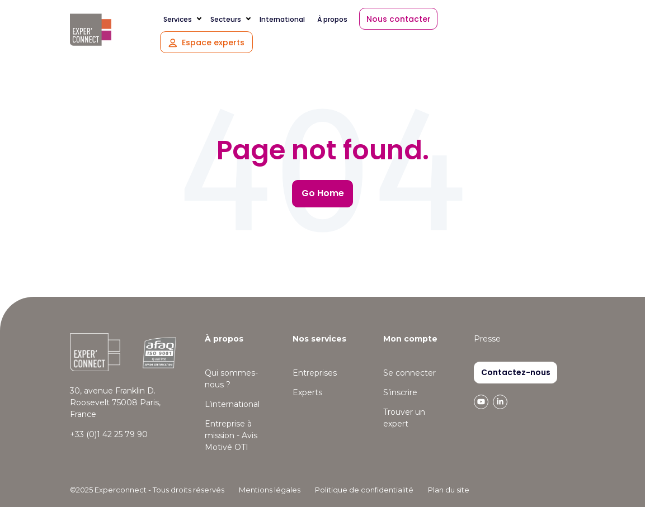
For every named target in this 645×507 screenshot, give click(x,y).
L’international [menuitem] (232, 404)
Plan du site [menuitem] (448, 489)
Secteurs (225, 19)
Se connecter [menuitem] (409, 373)
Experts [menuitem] (307, 392)
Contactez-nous (515, 372)
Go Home (323, 193)
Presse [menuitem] (487, 339)
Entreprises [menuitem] (315, 373)
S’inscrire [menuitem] (400, 392)
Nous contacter (398, 19)
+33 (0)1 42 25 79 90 (109, 434)
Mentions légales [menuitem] (269, 489)
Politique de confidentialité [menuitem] (364, 489)
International (282, 19)
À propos (332, 19)
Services (177, 19)
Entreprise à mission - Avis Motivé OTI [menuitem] (231, 435)
